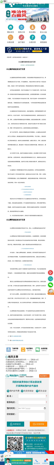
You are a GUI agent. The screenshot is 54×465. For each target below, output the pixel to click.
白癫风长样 (9, 366)
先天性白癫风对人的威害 (14, 371)
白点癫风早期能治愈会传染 (17, 340)
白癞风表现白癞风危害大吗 (15, 360)
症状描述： (12, 414)
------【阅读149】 (28, 364)
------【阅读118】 (31, 362)
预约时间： (12, 408)
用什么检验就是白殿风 (16, 336)
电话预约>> (44, 376)
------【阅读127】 (21, 366)
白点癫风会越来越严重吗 (14, 368)
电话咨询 (37, 461)
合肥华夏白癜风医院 (16, 57)
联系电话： (12, 402)
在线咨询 (45, 461)
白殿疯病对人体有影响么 (14, 362)
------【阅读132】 (31, 371)
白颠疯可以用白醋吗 (13, 364)
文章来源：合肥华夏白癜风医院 (27, 65)
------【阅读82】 (31, 368)
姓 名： (10, 396)
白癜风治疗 (24, 57)
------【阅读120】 (33, 360)
